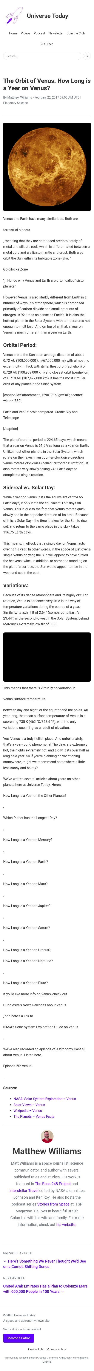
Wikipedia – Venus (28, 1111)
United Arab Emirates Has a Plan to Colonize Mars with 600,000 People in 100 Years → (45, 1289)
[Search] (87, 56)
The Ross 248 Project (53, 1184)
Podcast (39, 33)
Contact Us (35, 1349)
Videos (25, 33)
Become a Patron (19, 1338)
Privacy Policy (56, 1349)
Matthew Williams (19, 97)
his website (65, 1225)
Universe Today (35, 16)
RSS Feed (47, 44)
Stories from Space (53, 1204)
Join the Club (76, 33)
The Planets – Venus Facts (34, 1116)
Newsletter (56, 33)
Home (13, 33)
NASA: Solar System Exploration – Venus (45, 1099)
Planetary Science (15, 103)
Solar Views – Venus (29, 1105)
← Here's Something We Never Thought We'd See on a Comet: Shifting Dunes (44, 1264)
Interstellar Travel (23, 1191)
